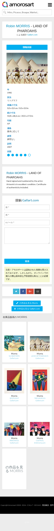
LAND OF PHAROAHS (39, 356)
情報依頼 (27, 47)
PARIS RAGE (14, 440)
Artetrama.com (40, 443)
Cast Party (40, 440)
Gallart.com (32, 34)
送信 (27, 261)
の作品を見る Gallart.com (27, 308)
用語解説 (45, 505)
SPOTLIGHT (14, 398)
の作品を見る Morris (27, 303)
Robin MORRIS (18, 26)
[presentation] (26, 251)
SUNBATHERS (14, 356)
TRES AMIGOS (39, 398)
